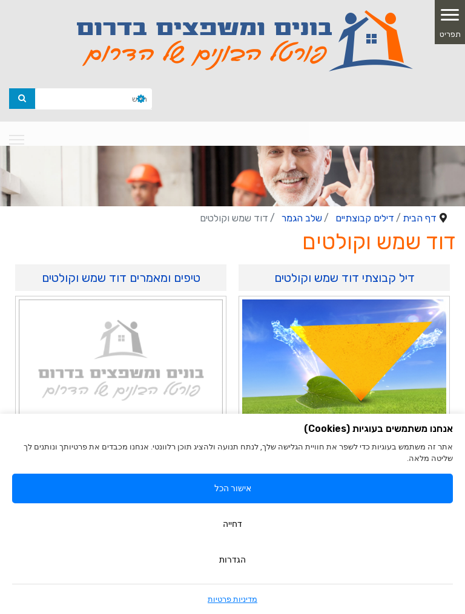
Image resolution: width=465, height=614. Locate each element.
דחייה (232, 524)
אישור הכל (232, 488)
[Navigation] (16, 140)
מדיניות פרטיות (232, 599)
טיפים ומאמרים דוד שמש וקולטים (121, 277)
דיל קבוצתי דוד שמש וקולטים (344, 277)
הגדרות (232, 559)
